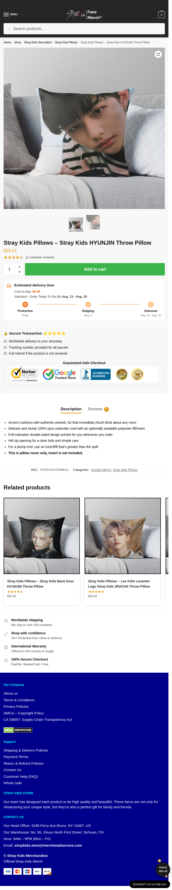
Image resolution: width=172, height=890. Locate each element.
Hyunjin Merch (101, 470)
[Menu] (11, 14)
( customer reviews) (40, 257)
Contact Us (12, 770)
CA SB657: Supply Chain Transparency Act (38, 719)
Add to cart (95, 269)
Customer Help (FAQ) (21, 776)
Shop (17, 42)
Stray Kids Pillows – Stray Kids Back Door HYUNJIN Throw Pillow (40, 584)
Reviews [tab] (95, 409)
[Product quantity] (9, 269)
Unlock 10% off (163, 869)
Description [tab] (71, 409)
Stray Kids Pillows (66, 42)
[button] (158, 54)
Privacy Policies (16, 706)
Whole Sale (13, 783)
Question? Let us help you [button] (149, 884)
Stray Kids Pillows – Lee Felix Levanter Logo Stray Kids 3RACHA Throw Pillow (119, 584)
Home (7, 42)
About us (11, 693)
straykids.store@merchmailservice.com (48, 845)
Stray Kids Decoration (38, 42)
